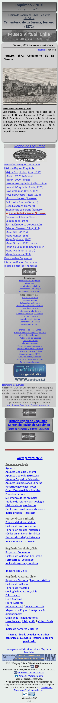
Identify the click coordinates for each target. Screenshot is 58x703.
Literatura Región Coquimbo (20, 262)
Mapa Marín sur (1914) (19, 254)
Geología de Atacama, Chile (21, 591)
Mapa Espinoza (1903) (18, 239)
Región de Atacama (17, 580)
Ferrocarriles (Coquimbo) (20, 559)
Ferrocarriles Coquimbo (18, 258)
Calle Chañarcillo (30, 340)
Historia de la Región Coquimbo (24, 556)
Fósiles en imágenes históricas (23, 533)
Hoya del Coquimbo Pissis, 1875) (24, 187)
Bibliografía (28, 621)
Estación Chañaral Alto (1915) (23, 228)
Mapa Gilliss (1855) (17, 232)
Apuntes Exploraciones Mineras (24, 483)
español (41, 49)
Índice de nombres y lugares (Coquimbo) (29, 428)
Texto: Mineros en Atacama (30, 346)
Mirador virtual (14, 606)
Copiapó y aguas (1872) (29, 354)
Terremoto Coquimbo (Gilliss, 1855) (26, 183)
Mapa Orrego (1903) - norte (22, 243)
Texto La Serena (30, 300)
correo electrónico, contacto (30, 672)
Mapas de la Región (17, 610)
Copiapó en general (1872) (30, 351)
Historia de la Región (17, 584)
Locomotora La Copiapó (30, 288)
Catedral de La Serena (30, 303)
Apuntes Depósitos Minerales (23, 479)
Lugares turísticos (40, 580)
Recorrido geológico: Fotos (21, 486)
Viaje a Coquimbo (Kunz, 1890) (23, 172)
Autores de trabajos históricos (23, 537)
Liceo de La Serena (30, 316)
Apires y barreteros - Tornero (30, 348)
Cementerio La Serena (30, 321)
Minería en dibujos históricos (23, 529)
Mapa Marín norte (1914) (20, 250)
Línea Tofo (29, 283)
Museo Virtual (33, 649)
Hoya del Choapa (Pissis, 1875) (23, 194)
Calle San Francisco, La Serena (29, 313)
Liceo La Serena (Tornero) (20, 206)
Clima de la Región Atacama (22, 617)
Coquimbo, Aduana (29, 324)
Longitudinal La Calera (30, 286)
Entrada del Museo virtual (21, 522)
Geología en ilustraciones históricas (26, 509)
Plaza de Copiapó (30, 343)
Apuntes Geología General (21, 471)
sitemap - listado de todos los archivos (29, 634)
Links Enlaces (13, 621)
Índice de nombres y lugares (22, 629)
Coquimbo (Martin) (17, 220)
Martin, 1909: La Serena (19, 176)
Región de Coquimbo (29, 146)
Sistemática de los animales (21, 497)
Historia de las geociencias (21, 505)
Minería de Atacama (17, 587)
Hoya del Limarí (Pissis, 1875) (22, 191)
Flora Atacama (14, 599)
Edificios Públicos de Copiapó (30, 359)
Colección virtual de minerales (23, 490)
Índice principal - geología (20, 512)
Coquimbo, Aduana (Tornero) (22, 217)
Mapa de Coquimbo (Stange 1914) (25, 246)
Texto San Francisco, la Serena (29, 305)
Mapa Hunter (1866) (17, 235)
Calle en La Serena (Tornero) (22, 202)
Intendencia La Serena (30, 319)
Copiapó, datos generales (30, 356)
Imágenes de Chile (16, 570)
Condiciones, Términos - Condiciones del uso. (29, 405)
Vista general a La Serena (30, 311)
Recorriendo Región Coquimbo (22, 164)
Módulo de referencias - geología (25, 501)
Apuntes (10, 468)
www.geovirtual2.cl (30, 458)
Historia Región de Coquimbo (28, 421)
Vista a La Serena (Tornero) (21, 198)
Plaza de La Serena (30, 308)
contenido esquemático (18, 637)
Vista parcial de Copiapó (30, 337)
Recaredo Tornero (30, 297)
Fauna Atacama (14, 602)
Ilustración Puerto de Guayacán (24, 224)
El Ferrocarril (13, 595)
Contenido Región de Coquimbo (29, 425)
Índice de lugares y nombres (20, 265)
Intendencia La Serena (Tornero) (24, 209)
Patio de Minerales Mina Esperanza (30, 332)
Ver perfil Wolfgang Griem (29, 675)
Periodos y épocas (16, 494)
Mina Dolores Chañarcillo (30, 335)
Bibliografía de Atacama (29, 291)
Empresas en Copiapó (30, 362)
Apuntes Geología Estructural (22, 475)
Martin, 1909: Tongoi (18, 179)
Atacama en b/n (34, 606)
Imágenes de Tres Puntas (30, 329)
